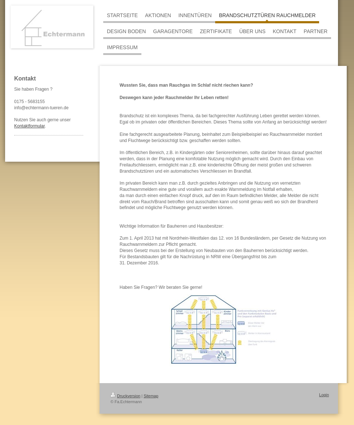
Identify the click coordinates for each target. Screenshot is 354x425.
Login (324, 395)
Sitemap (151, 396)
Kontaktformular (29, 126)
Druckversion (125, 396)
